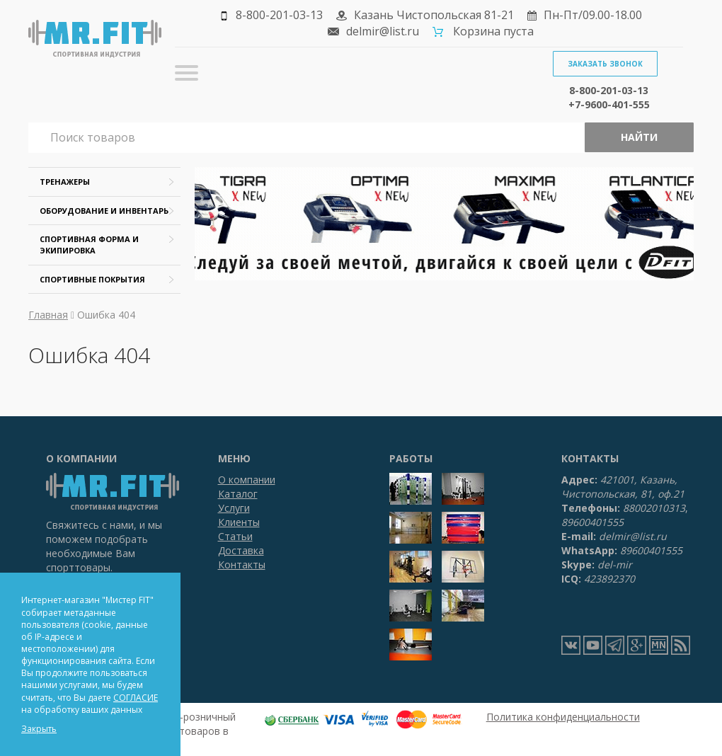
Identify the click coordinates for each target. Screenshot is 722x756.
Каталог (238, 493)
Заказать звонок (605, 64)
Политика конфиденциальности (563, 716)
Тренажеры (65, 181)
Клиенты (239, 522)
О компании (246, 479)
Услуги (234, 508)
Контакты (241, 564)
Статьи (235, 536)
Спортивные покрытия (92, 279)
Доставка (241, 550)
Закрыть (39, 729)
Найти (639, 137)
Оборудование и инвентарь (104, 210)
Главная (48, 314)
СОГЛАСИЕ (135, 698)
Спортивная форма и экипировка (89, 245)
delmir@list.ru (382, 31)
